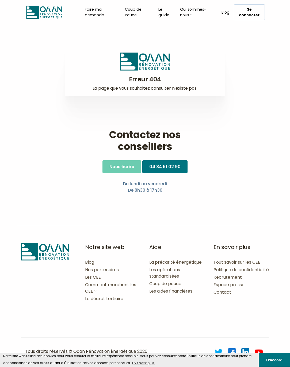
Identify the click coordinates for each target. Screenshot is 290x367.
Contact (222, 292)
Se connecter (249, 12)
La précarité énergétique (175, 262)
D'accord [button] (274, 360)
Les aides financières (170, 291)
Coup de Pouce (133, 12)
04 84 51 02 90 (165, 167)
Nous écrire (121, 167)
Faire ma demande (94, 12)
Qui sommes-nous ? (193, 12)
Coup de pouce (165, 284)
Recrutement (227, 277)
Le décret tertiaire (104, 299)
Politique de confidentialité (241, 270)
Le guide (163, 12)
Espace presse (229, 285)
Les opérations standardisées (164, 273)
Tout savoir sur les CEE (236, 262)
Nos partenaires (102, 270)
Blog (226, 12)
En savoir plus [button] (143, 363)
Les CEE (93, 277)
